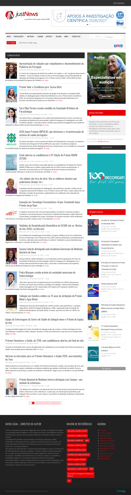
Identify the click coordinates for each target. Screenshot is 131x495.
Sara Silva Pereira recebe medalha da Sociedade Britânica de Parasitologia (48, 109)
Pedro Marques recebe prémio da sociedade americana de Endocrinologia (47, 274)
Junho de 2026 (105, 433)
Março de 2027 (105, 456)
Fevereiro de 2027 (107, 453)
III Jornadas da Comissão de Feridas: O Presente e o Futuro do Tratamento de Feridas (113, 265)
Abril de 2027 (105, 458)
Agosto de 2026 (106, 438)
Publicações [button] (19, 36)
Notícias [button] (31, 36)
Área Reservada (118, 3)
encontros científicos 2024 (77, 436)
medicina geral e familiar (77, 459)
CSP (69, 481)
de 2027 (103, 451)
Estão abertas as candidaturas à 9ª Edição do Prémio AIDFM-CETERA (48, 156)
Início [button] (9, 36)
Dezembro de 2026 (107, 448)
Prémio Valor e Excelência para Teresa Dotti (40, 87)
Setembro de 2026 (107, 440)
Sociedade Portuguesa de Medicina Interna (80, 475)
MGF (87, 440)
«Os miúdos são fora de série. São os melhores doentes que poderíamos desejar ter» (48, 180)
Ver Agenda (106, 368)
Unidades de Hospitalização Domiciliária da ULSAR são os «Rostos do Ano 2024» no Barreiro (50, 227)
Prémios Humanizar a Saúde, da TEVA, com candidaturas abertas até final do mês (44, 340)
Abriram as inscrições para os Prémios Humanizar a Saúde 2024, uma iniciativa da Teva (43, 357)
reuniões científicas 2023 (77, 450)
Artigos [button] (49, 36)
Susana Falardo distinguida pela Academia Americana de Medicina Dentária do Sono (51, 250)
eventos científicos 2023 (76, 464)
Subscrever (106, 147)
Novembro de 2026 (107, 446)
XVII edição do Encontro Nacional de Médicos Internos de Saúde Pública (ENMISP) (113, 308)
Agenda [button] (40, 36)
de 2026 (103, 430)
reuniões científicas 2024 (77, 445)
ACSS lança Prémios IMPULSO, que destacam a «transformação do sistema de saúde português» (51, 133)
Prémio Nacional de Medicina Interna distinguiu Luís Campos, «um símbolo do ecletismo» (50, 381)
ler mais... (45, 80)
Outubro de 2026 (106, 443)
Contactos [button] (76, 36)
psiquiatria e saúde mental (77, 469)
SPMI (91, 469)
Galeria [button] (58, 36)
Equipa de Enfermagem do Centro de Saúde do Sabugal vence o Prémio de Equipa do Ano (44, 321)
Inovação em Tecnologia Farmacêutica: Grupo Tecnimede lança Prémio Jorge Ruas (49, 203)
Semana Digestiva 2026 (109, 283)
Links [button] (66, 36)
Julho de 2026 (105, 435)
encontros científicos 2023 (77, 431)
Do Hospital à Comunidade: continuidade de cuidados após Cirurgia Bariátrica (111, 244)
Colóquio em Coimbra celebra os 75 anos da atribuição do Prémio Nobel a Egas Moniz (50, 297)
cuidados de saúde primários (78, 455)
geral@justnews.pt (103, 141)
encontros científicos (75, 440)
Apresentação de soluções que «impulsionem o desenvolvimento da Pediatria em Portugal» (51, 65)
